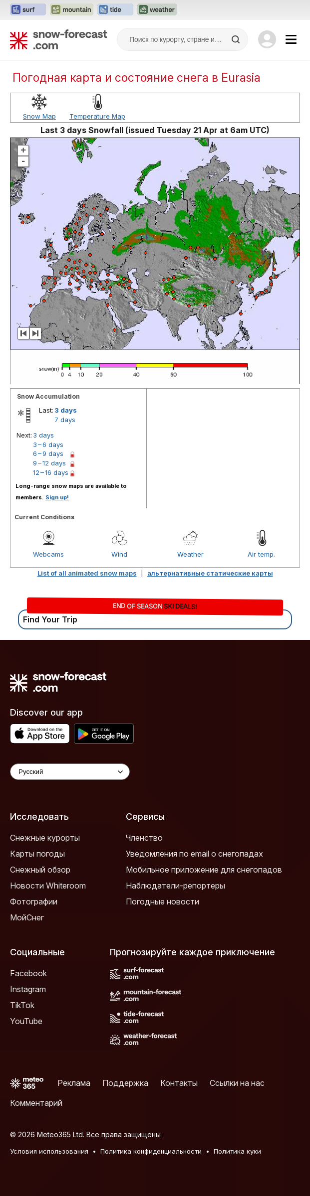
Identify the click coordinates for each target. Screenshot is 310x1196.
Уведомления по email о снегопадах (194, 854)
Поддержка (125, 1083)
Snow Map (39, 116)
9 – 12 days (49, 463)
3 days (65, 410)
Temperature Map (97, 116)
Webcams (48, 554)
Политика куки (237, 1151)
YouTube (26, 1021)
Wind (119, 554)
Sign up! (57, 497)
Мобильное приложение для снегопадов (204, 870)
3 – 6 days (48, 444)
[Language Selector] (70, 771)
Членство (144, 838)
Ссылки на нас (237, 1083)
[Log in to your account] (267, 39)
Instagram (28, 989)
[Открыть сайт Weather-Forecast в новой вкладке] (157, 9)
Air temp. (261, 554)
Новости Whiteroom (48, 886)
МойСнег (27, 917)
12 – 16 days (50, 472)
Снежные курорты (45, 838)
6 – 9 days (48, 453)
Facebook (28, 973)
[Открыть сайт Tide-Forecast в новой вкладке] (115, 9)
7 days (64, 420)
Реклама (73, 1083)
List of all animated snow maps (87, 573)
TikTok (22, 1005)
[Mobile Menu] (291, 39)
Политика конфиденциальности (151, 1151)
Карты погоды (37, 854)
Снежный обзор (40, 870)
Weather (190, 554)
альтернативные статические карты (210, 573)
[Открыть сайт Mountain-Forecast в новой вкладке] (71, 9)
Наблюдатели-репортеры (175, 886)
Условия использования (49, 1151)
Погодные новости (162, 901)
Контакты (179, 1083)
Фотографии (33, 901)
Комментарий (36, 1103)
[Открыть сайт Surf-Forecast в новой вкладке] (28, 9)
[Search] (237, 39)
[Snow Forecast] (58, 39)
